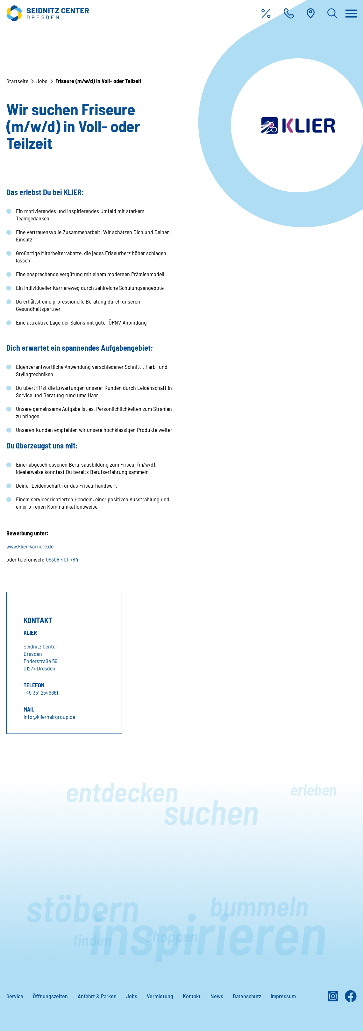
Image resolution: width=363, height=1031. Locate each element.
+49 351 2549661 (41, 692)
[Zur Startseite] (47, 13)
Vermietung (160, 995)
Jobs (41, 80)
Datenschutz (247, 995)
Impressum (283, 995)
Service (14, 995)
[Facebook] (351, 998)
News (216, 995)
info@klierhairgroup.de (49, 716)
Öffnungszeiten (50, 995)
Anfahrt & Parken (97, 995)
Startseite (17, 80)
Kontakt (192, 995)
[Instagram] (333, 998)
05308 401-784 (62, 559)
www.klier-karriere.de (29, 546)
